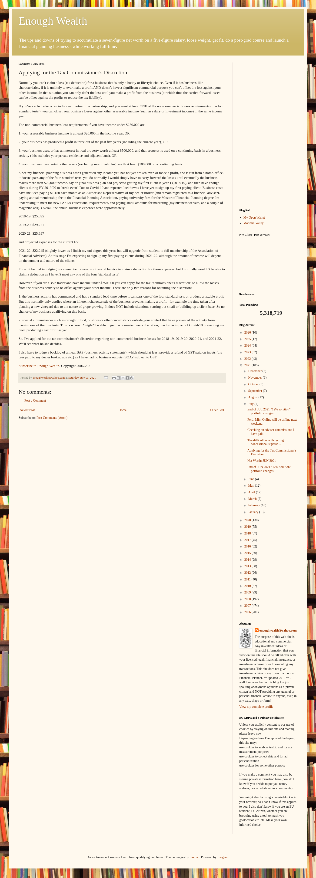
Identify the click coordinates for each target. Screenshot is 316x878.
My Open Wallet (254, 217)
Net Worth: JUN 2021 (261, 460)
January (253, 512)
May (251, 485)
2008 (248, 599)
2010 (248, 586)
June (251, 479)
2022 (248, 358)
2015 (248, 553)
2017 (248, 540)
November (255, 377)
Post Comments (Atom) (52, 417)
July (251, 404)
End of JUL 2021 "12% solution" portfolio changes (269, 411)
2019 (248, 526)
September (255, 391)
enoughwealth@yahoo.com (278, 630)
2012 (248, 572)
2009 (248, 592)
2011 (248, 579)
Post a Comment (35, 400)
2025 (248, 339)
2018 (248, 533)
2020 (248, 520)
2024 (248, 345)
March (252, 499)
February (254, 505)
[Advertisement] (268, 132)
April (252, 492)
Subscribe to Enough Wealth (39, 366)
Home (122, 410)
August (253, 397)
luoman (195, 857)
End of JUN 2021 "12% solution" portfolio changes (269, 469)
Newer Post (27, 410)
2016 (248, 546)
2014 (248, 559)
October (253, 384)
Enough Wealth (53, 21)
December (255, 371)
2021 (248, 365)
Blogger (222, 857)
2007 (248, 605)
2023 (248, 352)
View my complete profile (256, 706)
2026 (248, 332)
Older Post (217, 410)
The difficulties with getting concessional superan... (265, 442)
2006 (248, 612)
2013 (248, 566)
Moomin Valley (253, 223)
